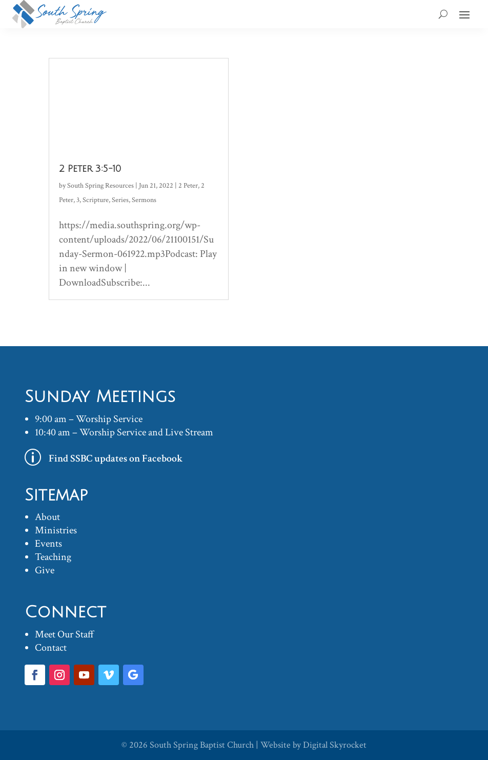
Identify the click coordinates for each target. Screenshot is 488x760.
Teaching (53, 557)
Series (120, 200)
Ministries (56, 530)
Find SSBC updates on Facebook (116, 458)
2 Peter (188, 185)
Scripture (96, 200)
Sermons (144, 200)
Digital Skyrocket (335, 745)
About (47, 517)
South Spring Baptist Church (202, 745)
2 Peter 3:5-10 (90, 169)
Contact (51, 647)
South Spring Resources (100, 185)
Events (48, 543)
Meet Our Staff (64, 634)
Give (44, 570)
